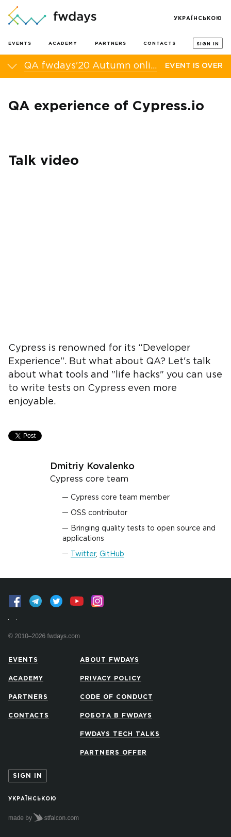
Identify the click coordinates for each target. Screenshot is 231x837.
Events (19, 43)
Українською (198, 18)
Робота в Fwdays (116, 716)
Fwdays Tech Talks (120, 734)
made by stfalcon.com (43, 817)
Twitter (83, 554)
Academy (62, 43)
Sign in (207, 44)
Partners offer (113, 753)
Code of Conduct (116, 697)
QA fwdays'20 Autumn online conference (90, 66)
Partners (110, 43)
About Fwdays (109, 660)
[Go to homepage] (52, 16)
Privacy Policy (110, 678)
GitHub (112, 554)
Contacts (159, 43)
